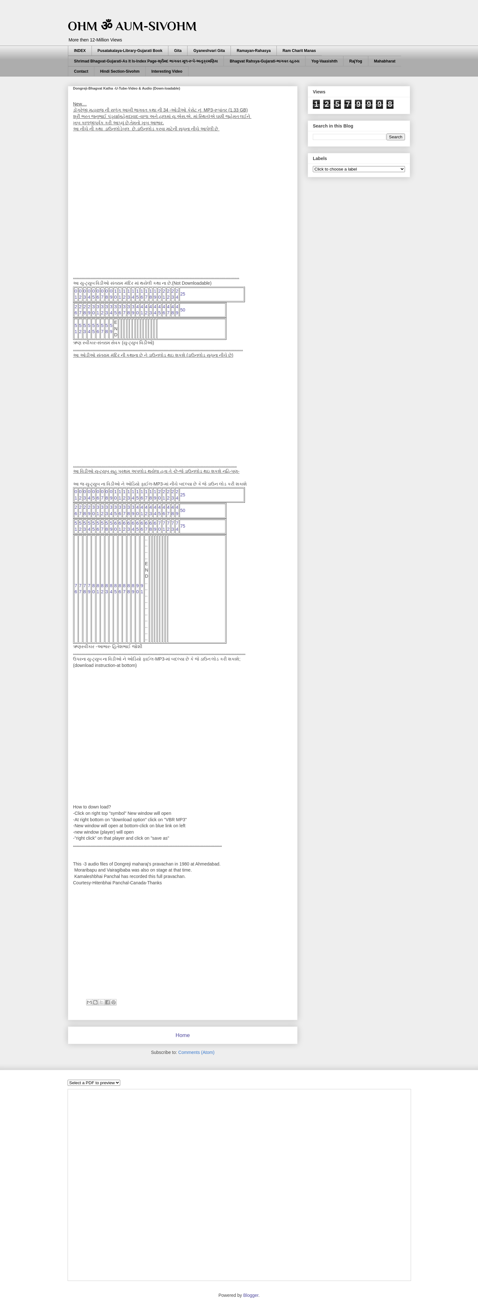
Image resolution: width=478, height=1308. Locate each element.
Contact (81, 71)
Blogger (250, 1295)
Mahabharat (384, 61)
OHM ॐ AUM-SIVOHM (132, 26)
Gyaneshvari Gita (209, 50)
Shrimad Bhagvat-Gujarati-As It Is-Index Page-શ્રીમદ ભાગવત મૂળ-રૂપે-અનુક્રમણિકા (146, 61)
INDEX (80, 50)
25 (182, 293)
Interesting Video (166, 71)
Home (183, 1035)
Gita (177, 50)
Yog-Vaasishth (324, 61)
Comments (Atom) (196, 1052)
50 (182, 309)
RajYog (355, 61)
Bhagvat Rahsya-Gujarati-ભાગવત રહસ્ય (264, 61)
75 (182, 526)
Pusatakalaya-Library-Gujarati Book (130, 50)
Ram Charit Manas (299, 50)
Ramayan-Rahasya (254, 50)
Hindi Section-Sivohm (120, 71)
